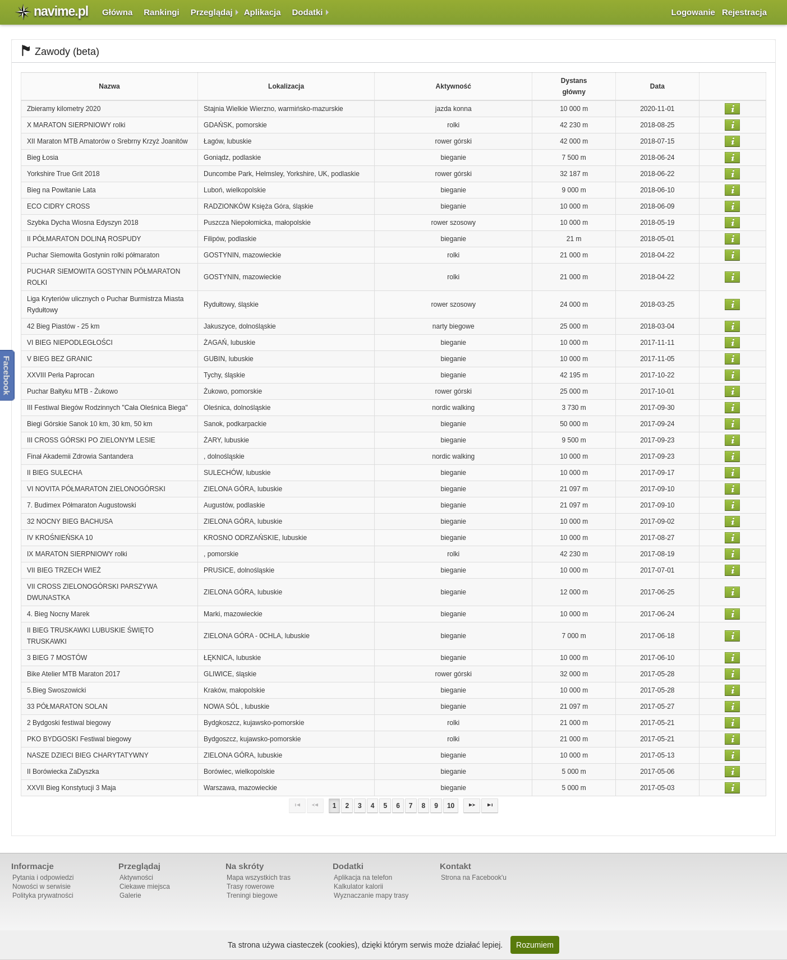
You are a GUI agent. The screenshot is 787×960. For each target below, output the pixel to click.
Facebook (7, 375)
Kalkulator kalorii (358, 886)
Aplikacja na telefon (363, 877)
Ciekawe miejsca (144, 886)
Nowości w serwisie (41, 886)
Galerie (130, 895)
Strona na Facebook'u (474, 877)
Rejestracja (744, 12)
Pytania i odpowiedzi (42, 877)
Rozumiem (535, 944)
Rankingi (161, 12)
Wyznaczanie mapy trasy (371, 895)
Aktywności (136, 877)
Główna (117, 12)
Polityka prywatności (42, 895)
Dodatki (307, 12)
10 (450, 806)
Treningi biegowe (252, 895)
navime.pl (61, 11)
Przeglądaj (212, 12)
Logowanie (693, 12)
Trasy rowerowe (250, 886)
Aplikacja (262, 12)
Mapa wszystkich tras (259, 877)
